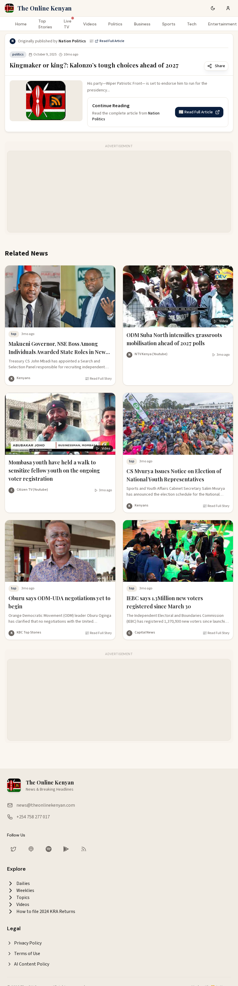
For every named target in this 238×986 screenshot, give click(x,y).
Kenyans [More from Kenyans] (23, 378)
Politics (115, 24)
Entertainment (222, 24)
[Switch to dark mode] (213, 8)
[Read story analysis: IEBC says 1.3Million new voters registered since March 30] (178, 575)
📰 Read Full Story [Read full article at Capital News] (216, 633)
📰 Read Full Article (106, 41)
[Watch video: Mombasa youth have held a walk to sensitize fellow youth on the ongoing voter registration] (60, 440)
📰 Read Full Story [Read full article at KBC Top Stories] (98, 633)
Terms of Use (23, 953)
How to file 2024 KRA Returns (41, 911)
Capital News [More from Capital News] (145, 632)
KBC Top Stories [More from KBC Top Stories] (29, 632)
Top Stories (45, 23)
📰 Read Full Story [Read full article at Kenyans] (98, 378)
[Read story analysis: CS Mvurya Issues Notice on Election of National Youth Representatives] (178, 448)
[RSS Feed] (83, 849)
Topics (18, 897)
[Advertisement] (112, 192)
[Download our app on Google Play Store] (66, 849)
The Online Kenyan (45, 8)
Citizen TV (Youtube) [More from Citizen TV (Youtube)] (32, 489)
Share (216, 66)
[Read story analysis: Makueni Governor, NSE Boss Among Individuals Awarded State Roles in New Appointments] (60, 320)
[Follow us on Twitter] (13, 849)
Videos (90, 24)
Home (21, 24)
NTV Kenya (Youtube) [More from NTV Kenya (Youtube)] (151, 354)
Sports (168, 24)
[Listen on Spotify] (48, 849)
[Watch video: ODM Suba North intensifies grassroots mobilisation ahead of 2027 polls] (178, 308)
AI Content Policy (28, 964)
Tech (191, 24)
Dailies (18, 883)
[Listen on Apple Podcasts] (31, 849)
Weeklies (20, 890)
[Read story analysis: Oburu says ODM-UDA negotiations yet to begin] (60, 575)
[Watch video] (221, 355)
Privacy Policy (24, 943)
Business (142, 24)
